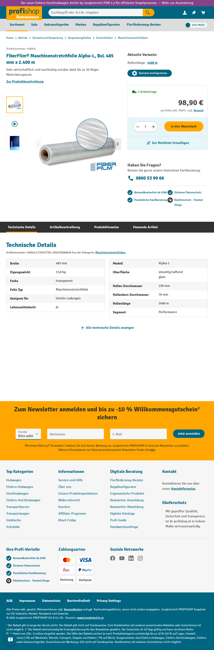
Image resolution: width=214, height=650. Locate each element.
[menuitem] (184, 13)
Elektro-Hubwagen (19, 487)
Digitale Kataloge (122, 514)
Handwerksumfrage (124, 527)
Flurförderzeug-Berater (126, 480)
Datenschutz (51, 601)
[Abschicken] (189, 434)
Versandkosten (73, 609)
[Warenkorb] (203, 13)
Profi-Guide (118, 520)
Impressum (27, 601)
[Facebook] (112, 559)
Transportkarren (17, 507)
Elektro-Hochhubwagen (23, 500)
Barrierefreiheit (78, 601)
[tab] (21, 227)
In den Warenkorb (184, 126)
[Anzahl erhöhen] (153, 126)
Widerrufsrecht (69, 500)
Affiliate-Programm (72, 514)
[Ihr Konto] (184, 13)
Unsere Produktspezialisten (78, 494)
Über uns (64, 487)
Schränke (13, 527)
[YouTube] (121, 559)
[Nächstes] (117, 144)
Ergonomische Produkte (127, 494)
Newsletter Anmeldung (127, 500)
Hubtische (13, 520)
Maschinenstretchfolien (110, 252)
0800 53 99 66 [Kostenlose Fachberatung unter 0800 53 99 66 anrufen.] (145, 178)
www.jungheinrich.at (90, 618)
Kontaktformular (183, 489)
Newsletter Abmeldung (126, 507)
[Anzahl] (145, 126)
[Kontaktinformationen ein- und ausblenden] (10, 639)
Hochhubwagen (17, 494)
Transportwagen (17, 514)
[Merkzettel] (194, 13)
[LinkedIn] (131, 559)
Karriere (64, 507)
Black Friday (67, 520)
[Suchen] (148, 12)
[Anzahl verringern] (137, 126)
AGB (9, 601)
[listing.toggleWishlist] (167, 142)
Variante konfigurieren (149, 73)
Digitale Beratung (126, 471)
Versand (198, 110)
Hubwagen (14, 480)
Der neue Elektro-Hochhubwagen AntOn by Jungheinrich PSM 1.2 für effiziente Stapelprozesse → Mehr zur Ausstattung (107, 3)
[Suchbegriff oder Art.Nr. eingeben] (95, 12)
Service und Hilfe (70, 480)
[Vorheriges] (38, 144)
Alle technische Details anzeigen (110, 328)
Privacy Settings (109, 601)
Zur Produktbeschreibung (25, 81)
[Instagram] (140, 559)
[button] (133, 473)
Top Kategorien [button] (19, 471)
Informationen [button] (71, 471)
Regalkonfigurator (123, 487)
